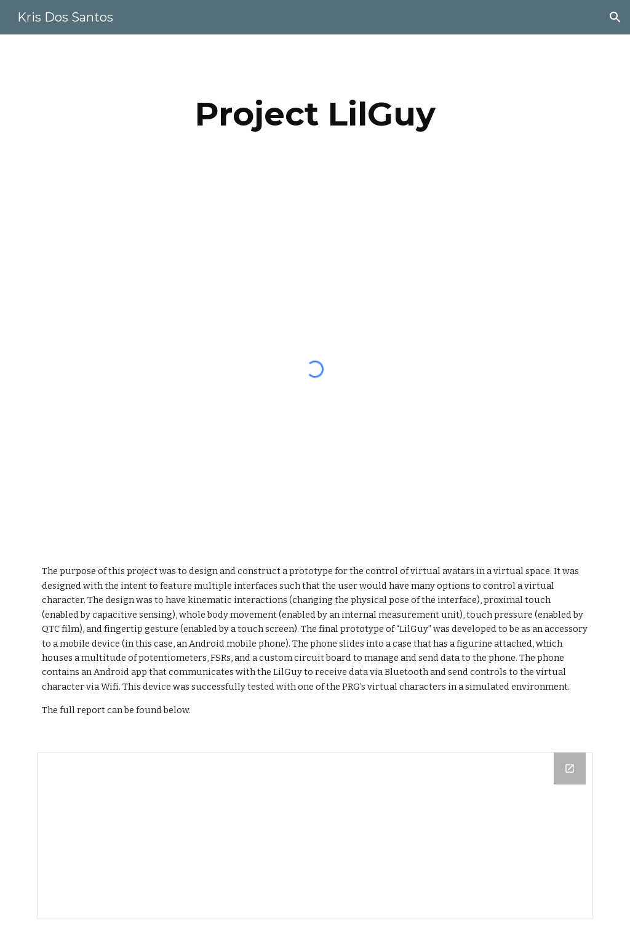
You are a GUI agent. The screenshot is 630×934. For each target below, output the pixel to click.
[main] (315, 114)
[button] (615, 17)
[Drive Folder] (315, 835)
